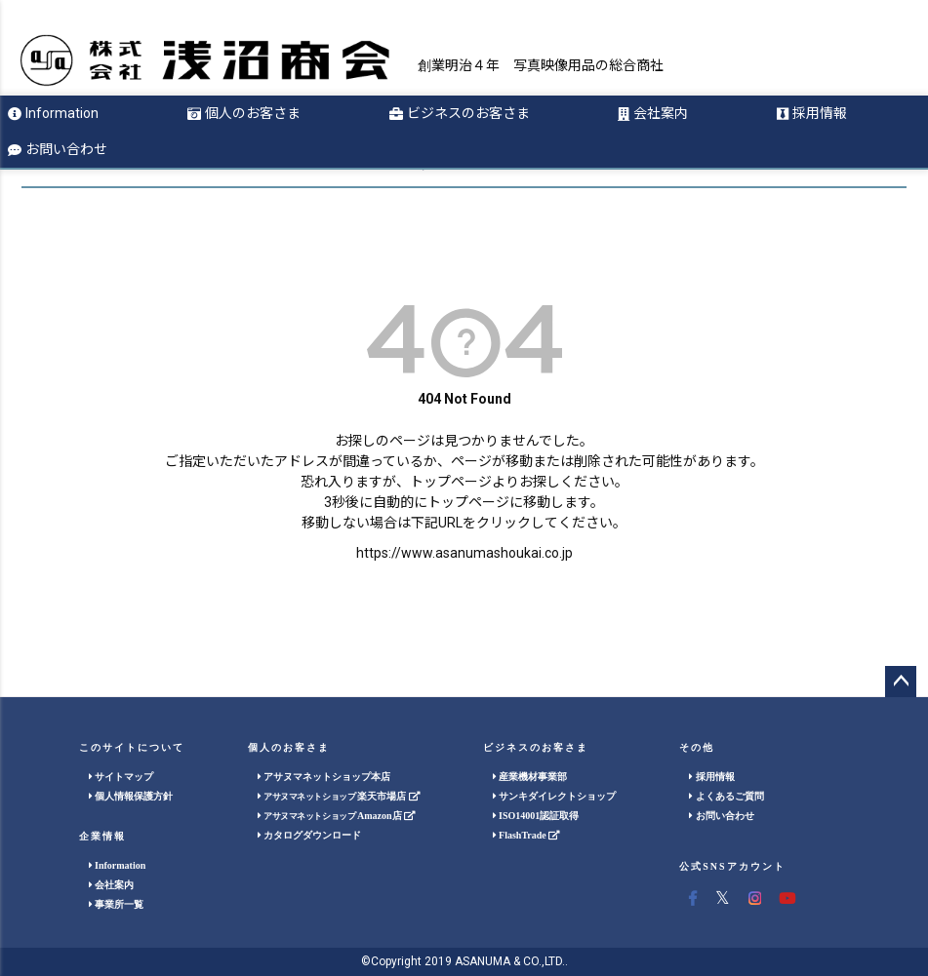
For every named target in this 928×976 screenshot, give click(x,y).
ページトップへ (900, 681)
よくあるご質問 (726, 796)
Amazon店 (336, 815)
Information (53, 113)
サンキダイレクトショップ (555, 796)
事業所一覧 (116, 904)
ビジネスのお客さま (459, 113)
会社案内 (653, 113)
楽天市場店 (339, 796)
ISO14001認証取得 (536, 815)
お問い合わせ (57, 149)
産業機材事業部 (530, 776)
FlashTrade (526, 835)
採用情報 (812, 113)
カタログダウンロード (310, 835)
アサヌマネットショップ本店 (324, 776)
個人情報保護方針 (131, 796)
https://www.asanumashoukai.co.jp (464, 553)
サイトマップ (121, 776)
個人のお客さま (244, 113)
